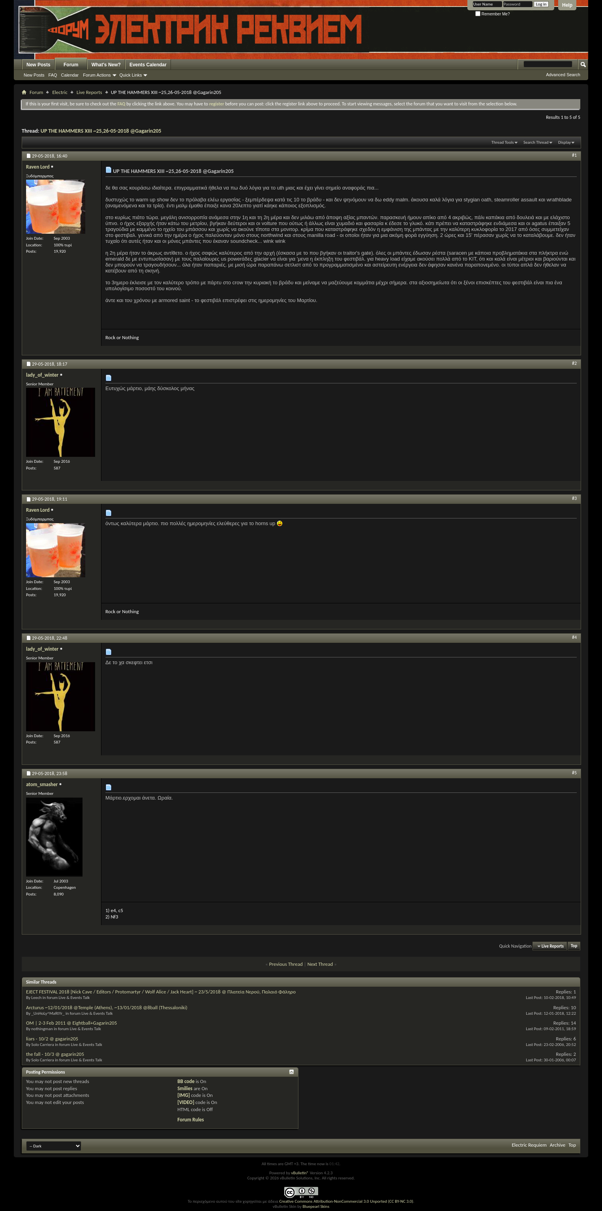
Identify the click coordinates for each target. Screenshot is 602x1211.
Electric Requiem (529, 1145)
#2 (574, 363)
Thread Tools (502, 142)
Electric (60, 92)
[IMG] (183, 1095)
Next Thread (320, 964)
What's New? (106, 65)
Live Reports (89, 92)
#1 (574, 155)
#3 (574, 498)
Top (574, 946)
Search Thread (536, 142)
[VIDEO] (185, 1102)
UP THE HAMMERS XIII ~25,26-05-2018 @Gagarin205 (101, 131)
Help (567, 5)
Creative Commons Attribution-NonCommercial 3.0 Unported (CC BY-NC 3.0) (346, 1201)
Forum (71, 65)
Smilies (184, 1088)
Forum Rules (190, 1120)
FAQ (53, 75)
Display (564, 142)
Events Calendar (148, 65)
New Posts (38, 65)
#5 (574, 772)
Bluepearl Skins (315, 1206)
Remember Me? (492, 14)
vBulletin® (300, 1172)
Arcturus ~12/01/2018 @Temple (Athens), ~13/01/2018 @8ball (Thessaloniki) (107, 1007)
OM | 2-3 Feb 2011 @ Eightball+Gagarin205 (71, 1023)
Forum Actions (97, 75)
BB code (185, 1081)
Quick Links (131, 75)
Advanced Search (563, 74)
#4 (574, 637)
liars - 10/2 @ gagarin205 (52, 1039)
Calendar (70, 75)
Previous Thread (286, 964)
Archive (557, 1145)
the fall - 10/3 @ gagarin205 (55, 1054)
